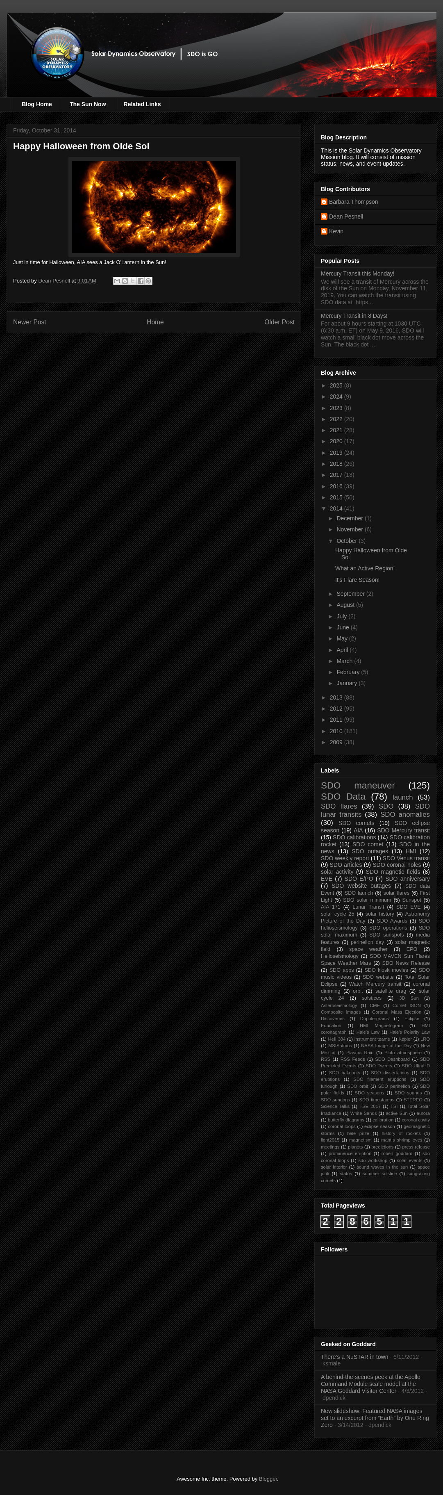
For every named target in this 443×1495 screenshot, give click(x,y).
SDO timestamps (377, 1099)
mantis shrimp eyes (401, 1139)
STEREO (413, 1099)
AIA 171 (331, 907)
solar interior (334, 1167)
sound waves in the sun (382, 1167)
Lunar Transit (368, 907)
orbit (358, 991)
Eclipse (411, 1018)
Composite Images (341, 1012)
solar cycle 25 (337, 914)
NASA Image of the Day (386, 1045)
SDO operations (388, 928)
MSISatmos (340, 1045)
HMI (411, 851)
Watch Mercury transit (375, 984)
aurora (423, 1113)
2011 (337, 719)
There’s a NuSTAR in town (354, 1357)
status (346, 1173)
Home (155, 322)
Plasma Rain (360, 1052)
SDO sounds (408, 1092)
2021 (337, 430)
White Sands (363, 1113)
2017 (337, 475)
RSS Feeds (353, 1059)
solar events (410, 1160)
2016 (337, 486)
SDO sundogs (335, 1099)
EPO (412, 949)
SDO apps (341, 970)
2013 (337, 697)
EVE (326, 878)
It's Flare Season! (357, 580)
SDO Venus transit (406, 858)
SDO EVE (408, 907)
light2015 (330, 1139)
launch (403, 797)
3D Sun (409, 998)
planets (355, 1146)
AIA (358, 830)
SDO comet (367, 844)
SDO (386, 806)
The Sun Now (88, 104)
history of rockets (401, 1133)
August (346, 605)
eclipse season (379, 1126)
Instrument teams (372, 1039)
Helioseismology (340, 956)
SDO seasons (369, 1092)
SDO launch (359, 893)
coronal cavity (416, 1119)
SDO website (378, 977)
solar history (380, 914)
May (342, 638)
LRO (425, 1039)
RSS (325, 1059)
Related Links (142, 104)
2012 (337, 708)
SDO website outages (361, 885)
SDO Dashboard (392, 1059)
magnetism (360, 1139)
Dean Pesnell (346, 216)
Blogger (268, 1479)
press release (416, 1146)
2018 (337, 463)
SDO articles (345, 864)
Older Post (279, 322)
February (348, 672)
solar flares (396, 893)
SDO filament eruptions (379, 1079)
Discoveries (333, 1018)
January (347, 683)
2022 (337, 419)
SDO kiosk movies (386, 970)
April (343, 650)
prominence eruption (350, 1153)
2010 (337, 731)
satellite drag (390, 991)
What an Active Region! (365, 568)
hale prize (358, 1133)
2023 (337, 408)
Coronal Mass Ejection (396, 1012)
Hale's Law (368, 1032)
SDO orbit (358, 1086)
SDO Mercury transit (403, 830)
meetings (330, 1146)
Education (331, 1025)
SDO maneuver (358, 785)
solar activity (337, 871)
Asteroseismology (339, 1005)
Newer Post (29, 322)
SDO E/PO (359, 878)
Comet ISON (407, 1005)
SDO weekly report (345, 858)
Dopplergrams (374, 1018)
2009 (337, 742)
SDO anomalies (405, 814)
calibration (383, 1119)
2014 (337, 508)
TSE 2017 (370, 1106)
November (350, 529)
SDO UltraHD (416, 1065)
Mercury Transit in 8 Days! (354, 315)
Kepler (405, 1039)
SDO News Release (406, 963)
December (350, 518)
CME (375, 1005)
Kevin (336, 231)
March (345, 661)
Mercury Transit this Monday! (358, 273)
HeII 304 (336, 1039)
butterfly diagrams (346, 1119)
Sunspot (411, 900)
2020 (337, 441)
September (351, 593)
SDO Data (343, 796)
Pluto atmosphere (403, 1052)
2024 (337, 396)
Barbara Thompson (353, 201)
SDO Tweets (379, 1065)
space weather (368, 949)
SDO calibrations (354, 837)
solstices (372, 998)
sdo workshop (373, 1160)
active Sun (396, 1113)
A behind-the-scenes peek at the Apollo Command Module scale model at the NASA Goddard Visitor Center (370, 1384)
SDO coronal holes (397, 864)
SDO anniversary (407, 878)
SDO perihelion (394, 1086)
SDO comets (356, 823)
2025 (337, 385)
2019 (337, 452)
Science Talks (335, 1106)
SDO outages (370, 851)
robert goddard (397, 1153)
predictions (382, 1146)
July (342, 616)
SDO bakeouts (344, 1072)
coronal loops (341, 1126)
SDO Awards (392, 921)
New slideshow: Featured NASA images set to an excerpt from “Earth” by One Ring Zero (375, 1418)
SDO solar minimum (367, 900)
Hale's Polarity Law (409, 1032)
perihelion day (367, 942)
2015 (337, 497)
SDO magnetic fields (393, 871)
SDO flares (339, 806)
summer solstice (380, 1173)
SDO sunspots (386, 935)
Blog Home (37, 104)
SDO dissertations (390, 1072)
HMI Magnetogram (381, 1025)
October (347, 541)
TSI (394, 1106)
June (343, 627)
